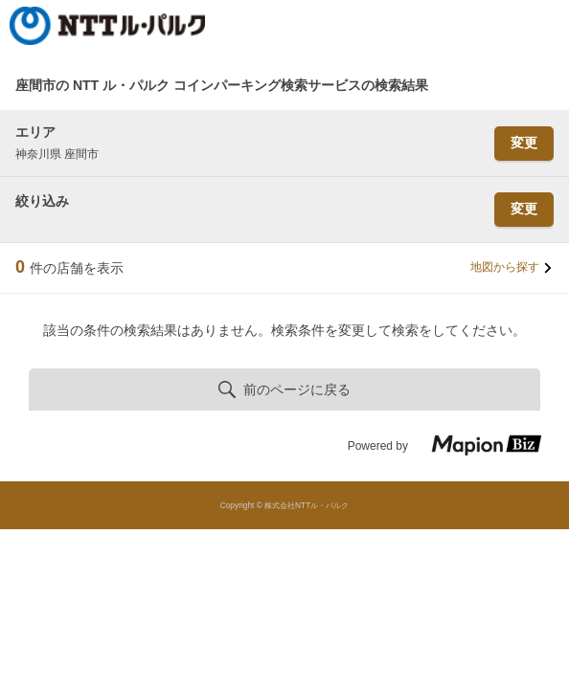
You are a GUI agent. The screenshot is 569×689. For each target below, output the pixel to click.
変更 (524, 142)
